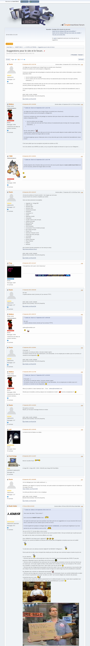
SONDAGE (56, 525)
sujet (55, 38)
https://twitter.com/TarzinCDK (29, 99)
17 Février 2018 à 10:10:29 (28, 506)
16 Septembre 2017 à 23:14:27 (29, 263)
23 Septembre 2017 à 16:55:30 (29, 429)
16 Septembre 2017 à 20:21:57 (29, 192)
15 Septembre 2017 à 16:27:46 (29, 64)
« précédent (74, 54)
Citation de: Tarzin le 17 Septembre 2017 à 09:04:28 (37, 317)
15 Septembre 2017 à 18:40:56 (29, 104)
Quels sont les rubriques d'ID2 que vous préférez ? (64, 31)
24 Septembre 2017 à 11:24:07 (29, 456)
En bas (8, 59)
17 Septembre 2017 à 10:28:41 (29, 347)
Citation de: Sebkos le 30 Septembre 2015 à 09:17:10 (38, 509)
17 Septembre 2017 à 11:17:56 (29, 371)
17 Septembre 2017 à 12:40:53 (29, 405)
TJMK (11, 156)
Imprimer (81, 59)
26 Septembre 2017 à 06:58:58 (29, 479)
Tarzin (11, 64)
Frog (10, 263)
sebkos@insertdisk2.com (55, 388)
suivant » (80, 54)
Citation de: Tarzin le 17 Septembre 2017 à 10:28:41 (37, 375)
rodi (10, 429)
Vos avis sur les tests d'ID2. (58, 34)
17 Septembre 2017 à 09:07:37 (29, 314)
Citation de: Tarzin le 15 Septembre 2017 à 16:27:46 (37, 107)
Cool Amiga (13, 456)
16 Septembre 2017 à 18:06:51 (29, 156)
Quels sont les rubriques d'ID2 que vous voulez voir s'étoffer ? (66, 33)
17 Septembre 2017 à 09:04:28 (29, 289)
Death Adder (13, 506)
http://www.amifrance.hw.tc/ (30, 249)
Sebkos (11, 104)
